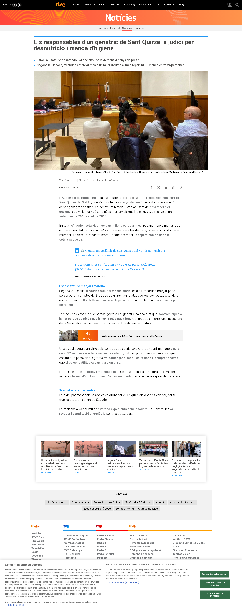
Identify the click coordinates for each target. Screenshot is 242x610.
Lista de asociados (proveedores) (122, 582)
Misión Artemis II (56, 502)
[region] (121, 585)
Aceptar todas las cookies (214, 574)
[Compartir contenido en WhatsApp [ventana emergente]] (173, 187)
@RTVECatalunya (87, 269)
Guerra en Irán (80, 502)
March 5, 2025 (102, 276)
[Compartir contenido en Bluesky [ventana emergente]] (166, 187)
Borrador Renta (124, 508)
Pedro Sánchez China (107, 502)
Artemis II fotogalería (183, 502)
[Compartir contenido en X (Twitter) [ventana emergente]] (158, 187)
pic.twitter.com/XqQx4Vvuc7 (120, 269)
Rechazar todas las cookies (215, 584)
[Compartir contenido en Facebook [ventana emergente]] (151, 187)
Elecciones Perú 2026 (97, 508)
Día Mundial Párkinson (137, 502)
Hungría (160, 502)
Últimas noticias (148, 508)
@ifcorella (148, 264)
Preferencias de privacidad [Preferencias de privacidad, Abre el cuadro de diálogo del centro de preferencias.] (215, 594)
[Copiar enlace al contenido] (181, 187)
